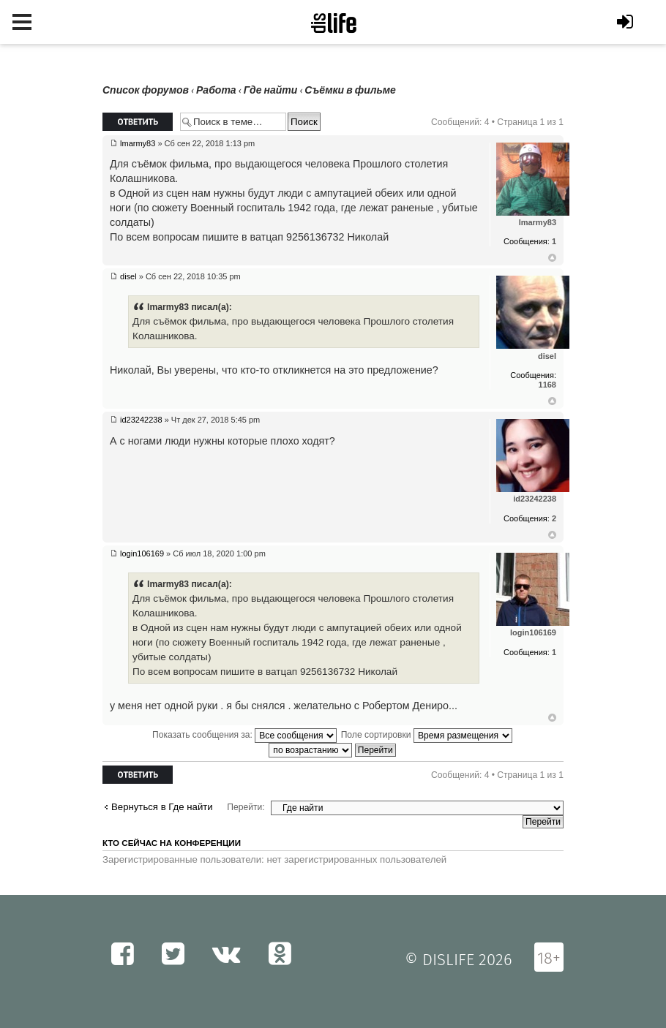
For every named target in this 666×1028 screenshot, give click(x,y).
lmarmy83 (137, 143)
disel (128, 276)
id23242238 (141, 419)
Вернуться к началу (552, 258)
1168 (547, 384)
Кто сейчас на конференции (171, 843)
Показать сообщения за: (244, 735)
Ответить (137, 122)
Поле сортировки (426, 735)
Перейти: (245, 807)
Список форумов (145, 90)
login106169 (142, 553)
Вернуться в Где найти (162, 806)
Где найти (271, 90)
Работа (216, 90)
